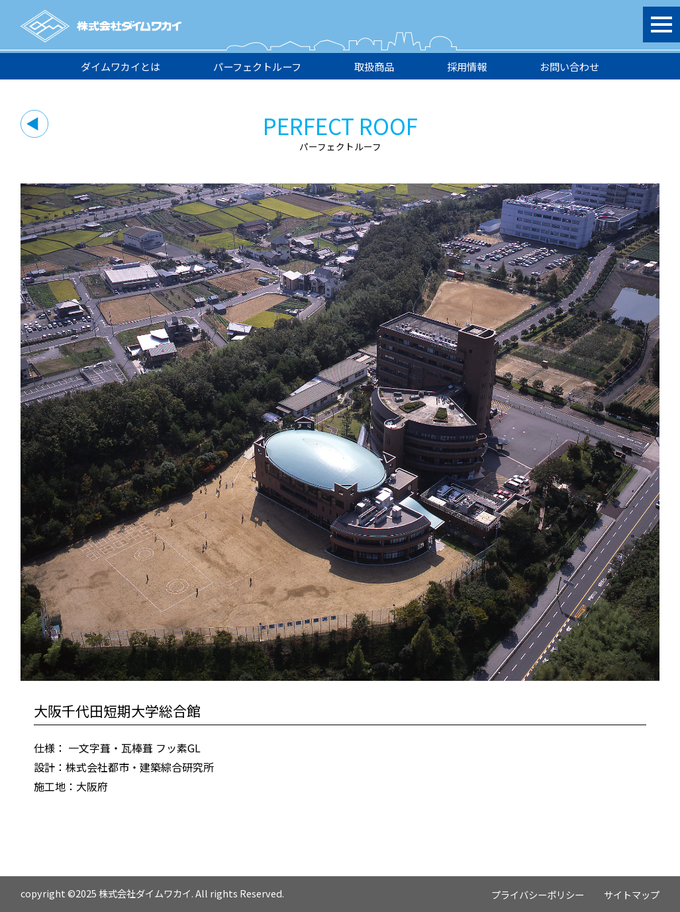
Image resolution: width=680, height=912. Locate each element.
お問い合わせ (569, 66)
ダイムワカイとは (120, 66)
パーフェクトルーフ (257, 66)
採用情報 (467, 66)
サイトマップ (631, 894)
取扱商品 (374, 66)
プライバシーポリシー (537, 894)
